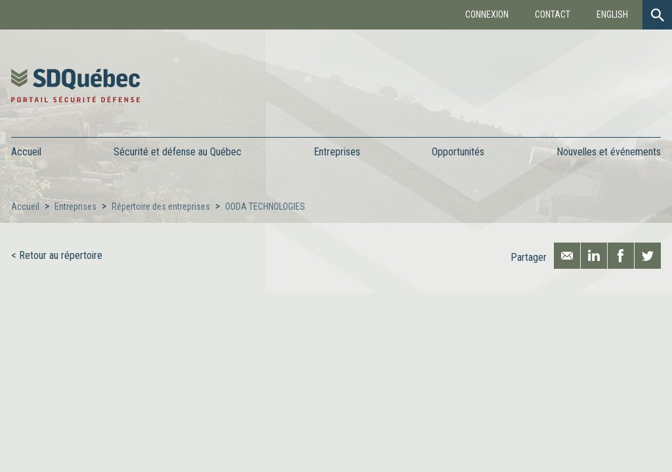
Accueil (26, 152)
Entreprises (75, 206)
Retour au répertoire (60, 255)
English (612, 14)
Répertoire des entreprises (161, 206)
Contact (552, 14)
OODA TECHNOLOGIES (265, 206)
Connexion (487, 14)
